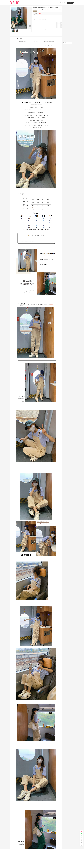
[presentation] (11, 30)
